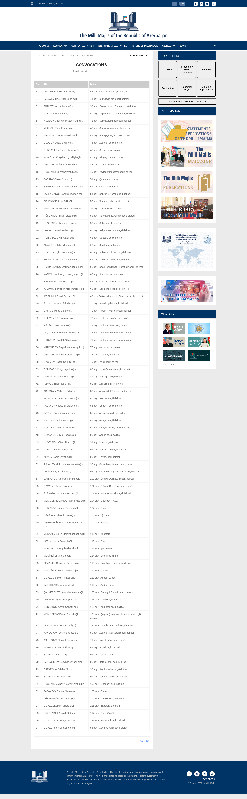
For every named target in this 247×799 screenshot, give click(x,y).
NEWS (183, 46)
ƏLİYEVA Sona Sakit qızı (57, 676)
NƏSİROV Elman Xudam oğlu (60, 427)
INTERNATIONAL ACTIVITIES (112, 46)
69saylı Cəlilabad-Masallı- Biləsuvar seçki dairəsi (116, 296)
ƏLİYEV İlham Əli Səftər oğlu (59, 727)
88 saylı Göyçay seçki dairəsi (106, 420)
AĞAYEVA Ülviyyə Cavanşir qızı (61, 698)
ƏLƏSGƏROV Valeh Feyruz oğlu (61, 493)
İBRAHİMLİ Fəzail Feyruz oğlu (60, 296)
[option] (187, 170)
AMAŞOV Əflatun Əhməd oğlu (60, 245)
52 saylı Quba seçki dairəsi (104, 186)
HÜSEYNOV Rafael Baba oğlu (60, 215)
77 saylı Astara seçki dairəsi (105, 347)
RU (182, 4)
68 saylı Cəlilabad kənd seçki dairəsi (109, 288)
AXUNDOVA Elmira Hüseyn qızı (61, 640)
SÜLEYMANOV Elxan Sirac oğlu (61, 398)
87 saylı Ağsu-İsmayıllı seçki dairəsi (109, 413)
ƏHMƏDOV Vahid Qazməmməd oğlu (63, 186)
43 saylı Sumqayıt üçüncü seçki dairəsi (111, 135)
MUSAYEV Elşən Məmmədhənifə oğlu (64, 533)
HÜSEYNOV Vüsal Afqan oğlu (60, 442)
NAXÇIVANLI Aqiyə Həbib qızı (60, 713)
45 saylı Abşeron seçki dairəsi (106, 142)
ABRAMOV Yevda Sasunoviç (59, 91)
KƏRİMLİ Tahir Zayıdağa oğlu (60, 413)
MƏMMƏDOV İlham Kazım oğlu (61, 164)
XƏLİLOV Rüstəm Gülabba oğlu (61, 259)
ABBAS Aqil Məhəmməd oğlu (59, 391)
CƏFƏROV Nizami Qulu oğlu (59, 515)
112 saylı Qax (97, 541)
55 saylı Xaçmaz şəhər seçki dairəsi (109, 201)
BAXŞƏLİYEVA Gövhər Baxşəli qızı (63, 662)
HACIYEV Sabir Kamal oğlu (58, 420)
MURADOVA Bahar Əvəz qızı (59, 647)
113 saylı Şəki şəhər (101, 548)
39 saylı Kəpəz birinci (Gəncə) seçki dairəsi (113, 106)
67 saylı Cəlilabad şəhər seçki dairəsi (110, 281)
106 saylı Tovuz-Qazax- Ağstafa (107, 698)
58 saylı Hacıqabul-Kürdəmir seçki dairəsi (112, 215)
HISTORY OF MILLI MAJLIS (144, 46)
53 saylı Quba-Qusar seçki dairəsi (108, 91)
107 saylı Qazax (99, 508)
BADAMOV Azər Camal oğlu (59, 179)
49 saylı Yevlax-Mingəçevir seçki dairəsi (111, 171)
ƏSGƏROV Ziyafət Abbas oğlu (60, 340)
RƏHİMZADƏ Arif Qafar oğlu (59, 237)
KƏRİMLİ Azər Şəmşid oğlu (58, 541)
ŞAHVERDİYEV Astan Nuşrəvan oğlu (64, 592)
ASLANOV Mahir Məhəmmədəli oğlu (63, 464)
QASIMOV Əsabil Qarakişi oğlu (60, 361)
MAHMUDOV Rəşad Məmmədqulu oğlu (65, 347)
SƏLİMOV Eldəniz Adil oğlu (58, 201)
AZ (174, 4)
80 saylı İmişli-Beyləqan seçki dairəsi (110, 369)
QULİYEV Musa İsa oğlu (57, 113)
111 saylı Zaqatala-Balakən (105, 705)
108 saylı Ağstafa (99, 515)
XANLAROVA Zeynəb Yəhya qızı (61, 632)
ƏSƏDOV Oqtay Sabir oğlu (58, 142)
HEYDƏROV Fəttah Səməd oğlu (61, 570)
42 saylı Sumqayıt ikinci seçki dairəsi (110, 128)
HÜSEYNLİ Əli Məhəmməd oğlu (61, 171)
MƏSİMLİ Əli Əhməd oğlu (57, 555)
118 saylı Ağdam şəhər (102, 577)
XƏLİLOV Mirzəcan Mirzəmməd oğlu (63, 120)
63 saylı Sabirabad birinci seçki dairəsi (111, 252)
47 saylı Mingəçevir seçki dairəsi (107, 157)
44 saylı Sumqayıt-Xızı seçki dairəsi (109, 98)
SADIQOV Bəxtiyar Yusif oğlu (59, 585)
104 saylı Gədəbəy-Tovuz (104, 500)
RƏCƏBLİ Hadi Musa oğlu (58, 325)
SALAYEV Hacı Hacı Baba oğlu (61, 98)
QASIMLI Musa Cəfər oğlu (58, 310)
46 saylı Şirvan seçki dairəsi (105, 150)
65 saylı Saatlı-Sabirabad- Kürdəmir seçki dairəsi (116, 266)
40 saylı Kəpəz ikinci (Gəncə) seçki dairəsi (113, 113)
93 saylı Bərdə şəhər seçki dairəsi (108, 662)
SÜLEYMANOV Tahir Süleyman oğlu (63, 193)
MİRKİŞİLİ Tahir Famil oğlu (58, 128)
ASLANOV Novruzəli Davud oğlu (61, 405)
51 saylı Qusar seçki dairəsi (105, 179)
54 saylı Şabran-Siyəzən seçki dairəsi (110, 193)
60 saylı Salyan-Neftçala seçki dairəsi (110, 230)
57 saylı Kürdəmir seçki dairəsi (106, 208)
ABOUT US (44, 46)
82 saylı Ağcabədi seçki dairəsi (106, 383)
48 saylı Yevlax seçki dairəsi (105, 164)
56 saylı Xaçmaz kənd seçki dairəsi (109, 727)
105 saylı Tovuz (98, 691)
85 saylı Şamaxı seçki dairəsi (106, 398)
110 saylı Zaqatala (100, 533)
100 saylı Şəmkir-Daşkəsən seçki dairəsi (112, 478)
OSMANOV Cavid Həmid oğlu (60, 435)
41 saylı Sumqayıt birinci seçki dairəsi (110, 120)
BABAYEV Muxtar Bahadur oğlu (61, 135)
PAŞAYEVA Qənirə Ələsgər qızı (60, 691)
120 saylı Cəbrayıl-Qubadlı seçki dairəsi (111, 592)
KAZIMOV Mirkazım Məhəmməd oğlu (64, 288)
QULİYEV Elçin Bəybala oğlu (59, 252)
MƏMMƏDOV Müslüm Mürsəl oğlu (62, 208)
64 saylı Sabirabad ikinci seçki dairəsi (110, 259)
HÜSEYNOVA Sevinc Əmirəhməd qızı (64, 683)
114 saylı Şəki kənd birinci (104, 555)
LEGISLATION (60, 46)
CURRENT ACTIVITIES (82, 46)
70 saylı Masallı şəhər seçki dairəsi (109, 303)
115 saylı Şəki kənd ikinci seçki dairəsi (110, 563)
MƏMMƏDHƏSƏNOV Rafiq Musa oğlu (65, 500)
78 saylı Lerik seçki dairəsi (104, 354)
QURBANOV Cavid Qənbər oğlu (61, 606)
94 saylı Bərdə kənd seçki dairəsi (108, 449)
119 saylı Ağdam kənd (102, 585)
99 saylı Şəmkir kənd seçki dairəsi (108, 676)
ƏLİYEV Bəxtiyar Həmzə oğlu (59, 577)
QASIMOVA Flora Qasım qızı (59, 720)
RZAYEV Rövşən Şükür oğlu (59, 486)
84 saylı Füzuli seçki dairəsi (105, 647)
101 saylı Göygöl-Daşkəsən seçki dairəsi (112, 486)
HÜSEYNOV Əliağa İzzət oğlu (60, 223)
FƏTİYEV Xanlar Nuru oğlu (58, 106)
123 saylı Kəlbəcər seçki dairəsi (107, 606)
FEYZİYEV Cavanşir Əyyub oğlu (61, 563)
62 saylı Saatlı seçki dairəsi (105, 245)
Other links (167, 314)
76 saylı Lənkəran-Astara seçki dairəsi (110, 340)
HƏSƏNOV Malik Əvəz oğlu (59, 281)
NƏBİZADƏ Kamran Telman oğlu (61, 508)
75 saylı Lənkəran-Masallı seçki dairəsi (111, 332)
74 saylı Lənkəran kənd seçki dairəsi (109, 325)
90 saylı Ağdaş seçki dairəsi (105, 435)
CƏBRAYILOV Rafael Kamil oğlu (61, 150)
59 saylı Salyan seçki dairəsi (105, 223)
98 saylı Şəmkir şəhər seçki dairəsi (109, 669)
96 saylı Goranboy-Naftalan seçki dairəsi (112, 464)
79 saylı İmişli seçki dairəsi (104, 361)
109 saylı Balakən (99, 522)
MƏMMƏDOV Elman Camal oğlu (61, 614)
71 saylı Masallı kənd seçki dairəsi (108, 640)
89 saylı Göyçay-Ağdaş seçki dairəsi (109, 427)
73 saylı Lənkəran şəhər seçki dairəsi (110, 318)
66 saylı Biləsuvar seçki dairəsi (106, 274)
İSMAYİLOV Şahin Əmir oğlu (59, 376)
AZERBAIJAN (169, 46)
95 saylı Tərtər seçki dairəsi (105, 456)
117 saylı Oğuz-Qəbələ (102, 713)
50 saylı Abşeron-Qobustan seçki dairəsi (112, 632)
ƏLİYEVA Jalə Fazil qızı (56, 654)
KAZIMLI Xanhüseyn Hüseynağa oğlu (64, 274)
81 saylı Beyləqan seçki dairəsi (106, 376)
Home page (41, 56)
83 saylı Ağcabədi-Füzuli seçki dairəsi (110, 391)
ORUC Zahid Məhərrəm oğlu (59, 449)
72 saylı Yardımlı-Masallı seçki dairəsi (110, 310)
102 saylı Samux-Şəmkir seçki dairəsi (110, 493)
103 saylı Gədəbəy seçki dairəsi (107, 683)
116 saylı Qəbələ (99, 570)
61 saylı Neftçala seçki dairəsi (106, 237)
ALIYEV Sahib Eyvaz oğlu (58, 456)
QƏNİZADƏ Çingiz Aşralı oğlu (60, 369)
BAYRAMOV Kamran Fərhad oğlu (62, 478)
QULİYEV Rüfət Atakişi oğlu (59, 318)
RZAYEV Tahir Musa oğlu (57, 383)
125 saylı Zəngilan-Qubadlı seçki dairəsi (111, 625)
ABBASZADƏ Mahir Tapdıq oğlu (61, 599)
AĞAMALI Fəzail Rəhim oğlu (59, 230)
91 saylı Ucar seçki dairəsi (104, 442)
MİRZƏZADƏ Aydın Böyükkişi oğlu (62, 157)
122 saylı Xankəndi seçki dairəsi (107, 720)
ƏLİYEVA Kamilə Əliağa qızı (59, 705)
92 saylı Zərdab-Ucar (101, 654)
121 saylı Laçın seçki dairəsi (105, 599)
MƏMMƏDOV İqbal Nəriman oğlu (62, 354)
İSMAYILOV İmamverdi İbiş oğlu (61, 625)
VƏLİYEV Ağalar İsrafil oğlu (58, 471)
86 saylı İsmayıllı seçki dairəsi (106, 405)
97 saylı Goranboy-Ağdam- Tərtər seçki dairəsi (115, 471)
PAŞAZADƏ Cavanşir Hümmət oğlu (63, 332)
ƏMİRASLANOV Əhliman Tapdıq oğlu (64, 266)
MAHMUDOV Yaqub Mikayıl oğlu (61, 548)
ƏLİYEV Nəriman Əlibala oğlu (60, 303)
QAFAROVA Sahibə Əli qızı (58, 669)
